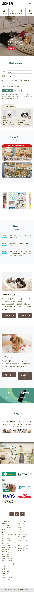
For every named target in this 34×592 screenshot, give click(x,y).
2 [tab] (10, 211)
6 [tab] (21, 211)
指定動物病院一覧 (22, 548)
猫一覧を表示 (25, 80)
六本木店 (4, 523)
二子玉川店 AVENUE (7, 525)
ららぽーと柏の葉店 (7, 553)
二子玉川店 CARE (6, 527)
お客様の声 (5, 573)
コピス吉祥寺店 (6, 538)
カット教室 (21, 538)
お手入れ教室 (21, 536)
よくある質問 (5, 571)
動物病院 (20, 527)
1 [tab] (7, 211)
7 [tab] (23, 211)
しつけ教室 (21, 531)
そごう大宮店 (5, 554)
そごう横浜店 (5, 544)
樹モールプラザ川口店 (8, 558)
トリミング (21, 523)
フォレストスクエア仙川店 (9, 542)
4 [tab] (15, 211)
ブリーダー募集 (6, 579)
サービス (21, 12)
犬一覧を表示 (13, 80)
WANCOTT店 (5, 549)
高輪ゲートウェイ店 (7, 540)
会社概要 (4, 566)
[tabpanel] (17, 201)
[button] (4, 32)
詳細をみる (7, 315)
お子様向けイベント (23, 540)
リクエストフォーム (7, 577)
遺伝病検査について (23, 550)
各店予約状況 (24, 376)
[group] (9, 117)
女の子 (19, 86)
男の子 (11, 86)
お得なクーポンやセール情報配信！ (17, 397)
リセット (17, 90)
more (11, 48)
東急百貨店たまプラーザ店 (9, 547)
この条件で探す (7, 90)
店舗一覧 (4, 12)
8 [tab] (26, 211)
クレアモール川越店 (7, 560)
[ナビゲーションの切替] (30, 3)
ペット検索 (13, 12)
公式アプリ (5, 575)
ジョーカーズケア (22, 547)
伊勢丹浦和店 (5, 556)
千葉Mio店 (5, 551)
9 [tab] (29, 211)
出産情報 (23, 315)
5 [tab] (18, 211)
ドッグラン (21, 532)
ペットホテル (21, 525)
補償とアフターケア (23, 545)
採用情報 (4, 568)
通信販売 (29, 12)
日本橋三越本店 (6, 529)
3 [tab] (13, 211)
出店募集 (4, 570)
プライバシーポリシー (8, 581)
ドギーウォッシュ (22, 534)
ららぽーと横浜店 (6, 545)
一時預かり (21, 529)
